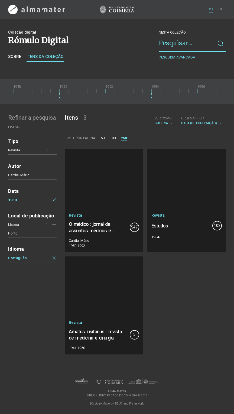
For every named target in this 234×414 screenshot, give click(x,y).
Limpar (14, 127)
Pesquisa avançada (177, 57)
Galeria (164, 120)
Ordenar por (192, 118)
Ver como (163, 118)
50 (103, 138)
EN (219, 9)
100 (113, 138)
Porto (13, 233)
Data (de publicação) (201, 120)
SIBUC (119, 403)
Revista (14, 150)
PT (211, 9)
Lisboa (13, 224)
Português (17, 258)
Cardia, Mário (19, 175)
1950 (12, 200)
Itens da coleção (45, 56)
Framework (136, 403)
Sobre (14, 56)
